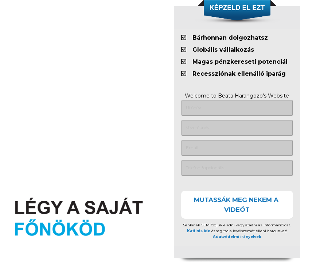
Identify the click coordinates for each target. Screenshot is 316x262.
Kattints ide (198, 231)
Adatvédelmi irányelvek (237, 236)
